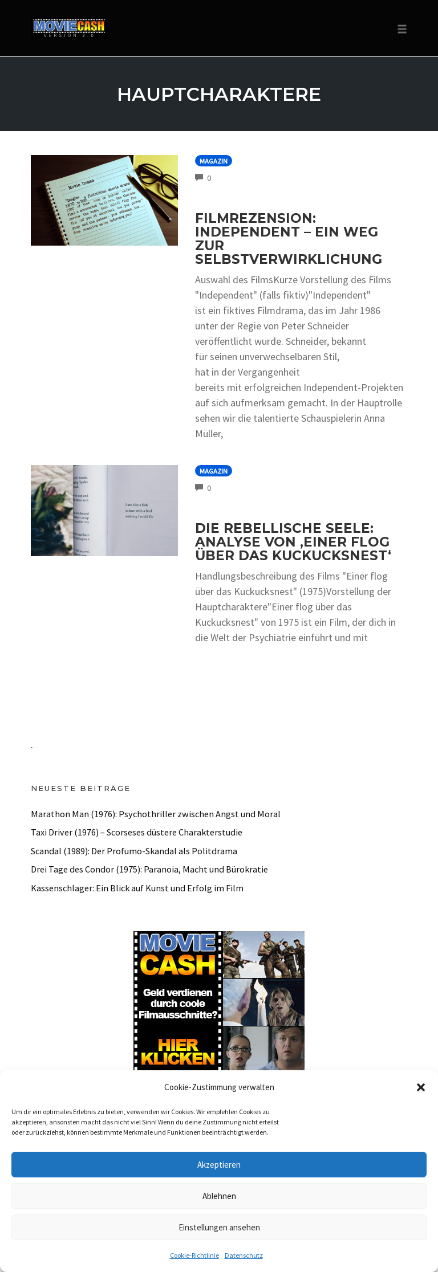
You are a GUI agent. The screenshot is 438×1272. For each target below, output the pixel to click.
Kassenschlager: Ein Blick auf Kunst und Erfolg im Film (137, 888)
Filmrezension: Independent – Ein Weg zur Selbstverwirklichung (288, 238)
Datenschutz (244, 1255)
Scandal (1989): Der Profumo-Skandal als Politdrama (134, 851)
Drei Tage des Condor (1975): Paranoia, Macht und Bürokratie (149, 869)
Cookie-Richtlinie (194, 1255)
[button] (421, 1087)
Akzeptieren (219, 1164)
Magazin (214, 161)
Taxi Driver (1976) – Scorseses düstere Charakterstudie (136, 832)
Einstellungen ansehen (219, 1227)
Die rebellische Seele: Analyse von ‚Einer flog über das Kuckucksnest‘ (293, 542)
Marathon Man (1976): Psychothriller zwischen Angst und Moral (156, 814)
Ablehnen (219, 1196)
